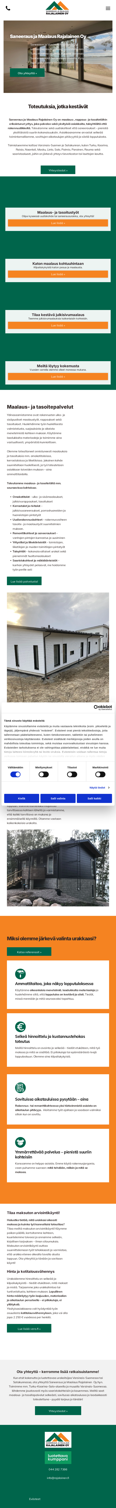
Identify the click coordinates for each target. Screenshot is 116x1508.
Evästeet (34, 1499)
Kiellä (21, 798)
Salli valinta (58, 798)
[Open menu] (108, 8)
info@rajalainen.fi (58, 1478)
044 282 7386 (58, 1469)
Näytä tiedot (97, 787)
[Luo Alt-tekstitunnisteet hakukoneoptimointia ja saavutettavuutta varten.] (8, 10)
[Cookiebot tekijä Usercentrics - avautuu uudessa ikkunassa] (96, 707)
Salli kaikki (94, 798)
